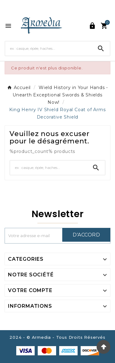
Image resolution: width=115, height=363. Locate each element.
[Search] (101, 49)
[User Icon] (92, 25)
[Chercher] (48, 48)
